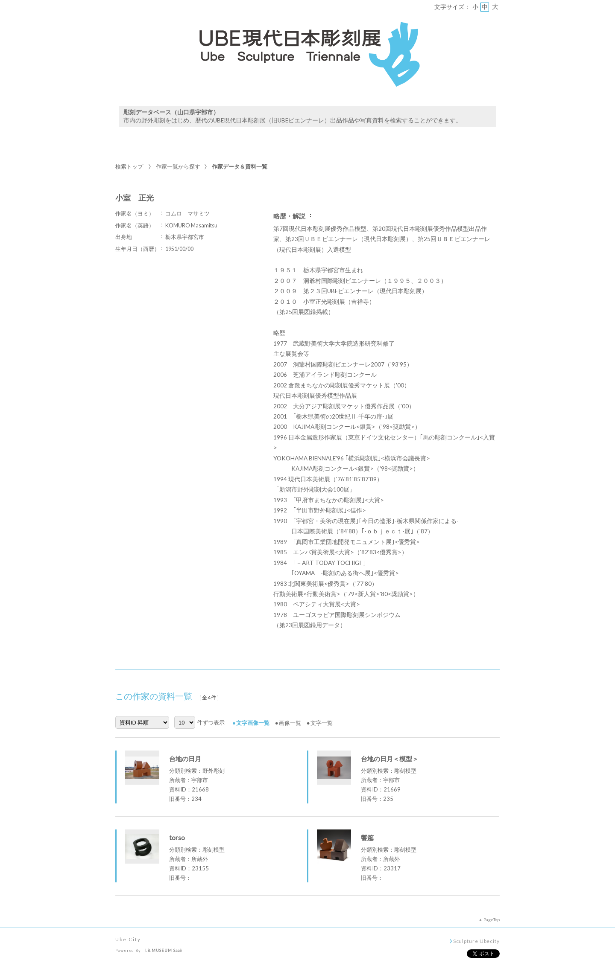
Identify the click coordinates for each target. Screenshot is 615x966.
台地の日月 (185, 758)
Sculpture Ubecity (476, 941)
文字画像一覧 (252, 722)
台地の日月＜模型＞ (390, 758)
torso (177, 837)
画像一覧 (290, 722)
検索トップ (129, 166)
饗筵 (367, 837)
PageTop (491, 919)
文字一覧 (321, 722)
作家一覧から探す (178, 166)
